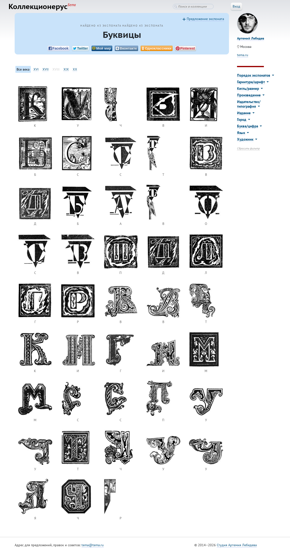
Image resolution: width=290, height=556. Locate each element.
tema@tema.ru (93, 548)
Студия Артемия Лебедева (237, 548)
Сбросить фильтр (248, 152)
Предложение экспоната (205, 22)
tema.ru (242, 58)
